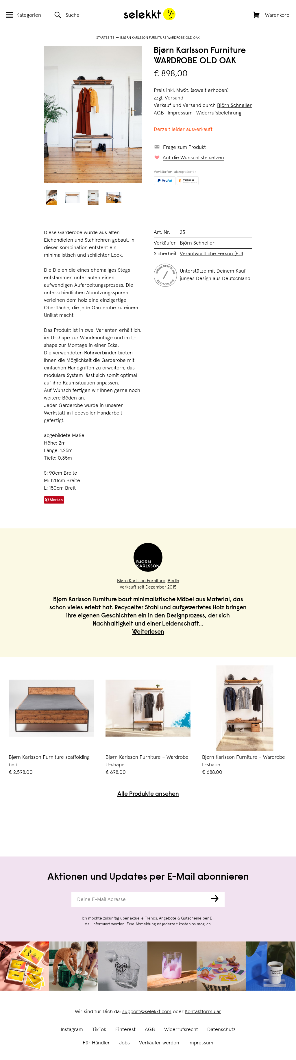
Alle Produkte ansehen (148, 794)
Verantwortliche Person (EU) (211, 253)
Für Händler (96, 1043)
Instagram (72, 1029)
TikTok (99, 1029)
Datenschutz (221, 1029)
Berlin (173, 580)
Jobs (124, 1043)
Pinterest (125, 1029)
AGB (150, 1029)
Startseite (105, 38)
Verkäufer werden (159, 1043)
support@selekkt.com (146, 1011)
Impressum (200, 1043)
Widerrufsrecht (181, 1029)
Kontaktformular (203, 1011)
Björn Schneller (234, 105)
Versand (174, 98)
